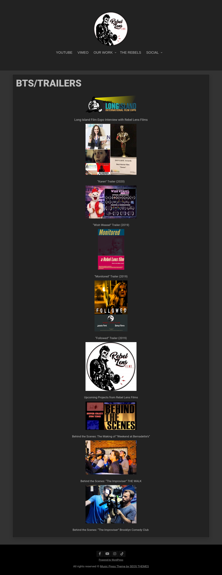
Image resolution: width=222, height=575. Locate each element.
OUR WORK (103, 52)
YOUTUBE (64, 52)
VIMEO (83, 52)
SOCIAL (152, 52)
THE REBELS (130, 52)
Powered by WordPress (111, 560)
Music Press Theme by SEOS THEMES (124, 566)
